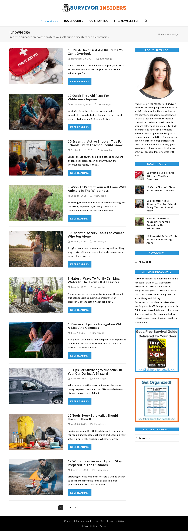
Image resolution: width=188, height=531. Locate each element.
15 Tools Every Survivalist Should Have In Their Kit (93, 417)
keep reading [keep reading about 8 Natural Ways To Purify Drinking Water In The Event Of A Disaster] (79, 309)
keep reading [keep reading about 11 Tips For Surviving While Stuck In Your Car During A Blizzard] (79, 401)
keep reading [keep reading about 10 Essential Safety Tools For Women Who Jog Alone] (79, 264)
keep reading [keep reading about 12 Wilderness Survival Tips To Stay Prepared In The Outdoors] (79, 492)
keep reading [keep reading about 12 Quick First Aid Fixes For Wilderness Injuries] (79, 127)
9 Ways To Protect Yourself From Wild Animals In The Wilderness (97, 188)
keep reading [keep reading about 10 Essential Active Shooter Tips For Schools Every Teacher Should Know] (79, 172)
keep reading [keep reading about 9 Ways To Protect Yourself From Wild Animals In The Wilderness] (79, 218)
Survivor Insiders (85, 521)
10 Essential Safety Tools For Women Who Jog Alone (96, 234)
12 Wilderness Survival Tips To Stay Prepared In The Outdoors (95, 462)
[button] (146, 21)
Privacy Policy (89, 526)
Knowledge (106, 58)
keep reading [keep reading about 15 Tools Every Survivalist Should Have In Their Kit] (79, 446)
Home (161, 34)
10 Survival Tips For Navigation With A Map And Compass (95, 325)
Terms (103, 526)
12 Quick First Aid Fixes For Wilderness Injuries (88, 97)
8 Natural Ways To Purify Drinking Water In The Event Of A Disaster (94, 280)
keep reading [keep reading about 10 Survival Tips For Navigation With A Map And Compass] (79, 355)
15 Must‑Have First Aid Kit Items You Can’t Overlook (96, 51)
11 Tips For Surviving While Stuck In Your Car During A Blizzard (95, 371)
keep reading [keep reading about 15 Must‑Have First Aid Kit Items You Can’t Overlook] (79, 81)
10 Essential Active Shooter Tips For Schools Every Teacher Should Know (95, 143)
